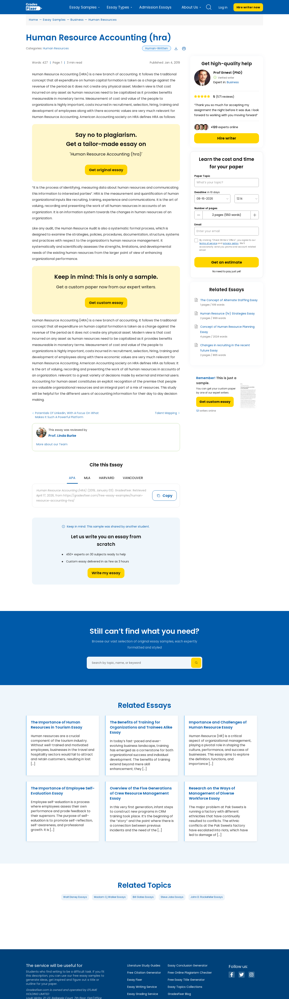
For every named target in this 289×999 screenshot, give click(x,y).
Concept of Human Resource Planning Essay (227, 329)
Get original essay (106, 169)
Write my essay (106, 572)
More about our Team (51, 444)
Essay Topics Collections (185, 987)
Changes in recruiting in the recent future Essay (225, 347)
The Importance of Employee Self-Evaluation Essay (63, 791)
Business (77, 20)
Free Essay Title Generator (186, 980)
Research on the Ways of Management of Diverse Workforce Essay (212, 793)
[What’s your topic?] (226, 182)
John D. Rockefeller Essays (207, 897)
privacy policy (231, 243)
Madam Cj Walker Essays (110, 897)
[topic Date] (212, 198)
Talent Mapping (166, 413)
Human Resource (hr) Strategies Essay (227, 313)
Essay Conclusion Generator (188, 965)
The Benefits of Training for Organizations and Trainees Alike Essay (141, 727)
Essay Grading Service (142, 994)
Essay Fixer (134, 980)
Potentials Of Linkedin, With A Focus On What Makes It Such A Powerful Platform (67, 415)
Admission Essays (155, 7)
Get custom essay (106, 302)
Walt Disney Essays (75, 897)
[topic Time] (246, 198)
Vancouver (133, 478)
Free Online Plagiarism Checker (190, 973)
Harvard (106, 478)
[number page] (226, 215)
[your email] (226, 231)
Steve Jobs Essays (172, 897)
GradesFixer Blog (179, 994)
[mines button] (199, 215)
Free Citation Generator (144, 973)
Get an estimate (226, 262)
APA (72, 478)
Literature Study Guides (143, 965)
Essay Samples (54, 20)
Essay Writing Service (142, 987)
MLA (87, 478)
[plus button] (254, 215)
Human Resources (103, 20)
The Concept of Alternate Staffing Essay (229, 300)
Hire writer (226, 138)
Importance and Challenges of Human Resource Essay (218, 725)
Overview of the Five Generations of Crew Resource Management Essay (141, 793)
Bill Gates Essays (143, 897)
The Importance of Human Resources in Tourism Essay (56, 725)
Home (33, 20)
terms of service (208, 243)
